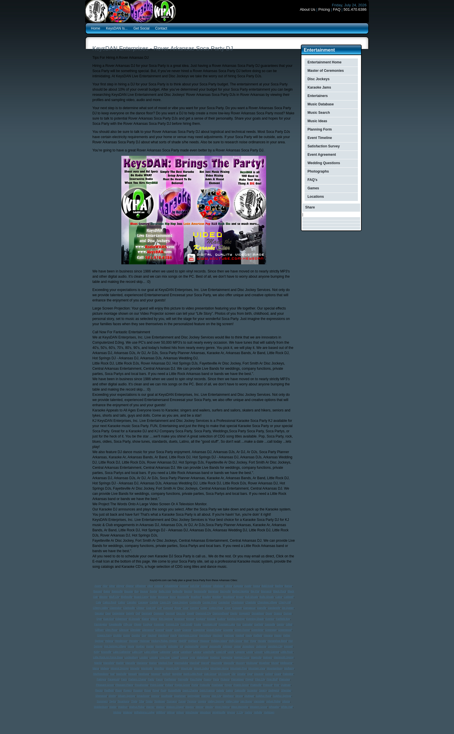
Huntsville (161, 646)
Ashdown (206, 585)
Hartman (229, 635)
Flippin (138, 624)
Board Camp (141, 596)
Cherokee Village (267, 602)
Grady (177, 629)
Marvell (205, 662)
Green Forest (242, 629)
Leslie (249, 651)
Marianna (142, 662)
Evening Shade (255, 618)
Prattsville (255, 684)
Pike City (260, 679)
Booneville (183, 596)
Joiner (237, 646)
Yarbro (248, 712)
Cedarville (195, 602)
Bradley (206, 596)
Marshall (194, 662)
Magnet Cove (242, 657)
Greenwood (285, 629)
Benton (188, 591)
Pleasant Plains (124, 684)
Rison (118, 690)
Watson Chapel (175, 706)
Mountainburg (275, 668)
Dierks (234, 613)
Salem (229, 690)
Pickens (225, 679)
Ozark (277, 673)
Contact (161, 28)
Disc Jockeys (318, 79)
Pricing (324, 9)
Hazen (278, 635)
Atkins (228, 585)
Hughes (140, 646)
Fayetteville (115, 624)
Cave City (165, 602)
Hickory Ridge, (160, 640)
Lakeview (165, 651)
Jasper (204, 646)
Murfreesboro (101, 673)
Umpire (202, 701)
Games (313, 188)
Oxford (269, 673)
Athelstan (218, 585)
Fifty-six (127, 624)
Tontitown (159, 701)
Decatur (99, 613)
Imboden (173, 646)
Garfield (258, 624)
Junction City (275, 646)
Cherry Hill (285, 602)
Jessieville (215, 646)
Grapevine (199, 629)
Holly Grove (235, 640)
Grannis (187, 629)
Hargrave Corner (188, 635)
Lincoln (259, 651)
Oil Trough (224, 673)
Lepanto (240, 651)
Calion (122, 602)
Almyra (120, 585)
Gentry (280, 624)
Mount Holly (173, 668)
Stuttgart (249, 695)
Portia (194, 684)
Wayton (189, 706)
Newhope (143, 673)
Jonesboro (248, 646)
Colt (159, 607)
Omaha (241, 673)
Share (310, 207)
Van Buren (246, 701)
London (143, 657)
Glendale (135, 629)
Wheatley (274, 706)
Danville (261, 607)
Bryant (240, 596)
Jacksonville (192, 646)
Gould (169, 629)
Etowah (211, 618)
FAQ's (312, 180)
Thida (134, 701)
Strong (239, 695)
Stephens (228, 695)
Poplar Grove (182, 684)
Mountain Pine (238, 668)
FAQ (336, 9)
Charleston (237, 602)
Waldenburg (101, 706)
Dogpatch (244, 613)
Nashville (121, 673)
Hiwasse (205, 640)
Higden (173, 640)
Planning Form (319, 129)
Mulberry (289, 668)
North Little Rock (193, 673)
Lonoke (153, 657)
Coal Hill (151, 607)
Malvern (267, 657)
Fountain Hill (210, 624)
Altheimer (140, 585)
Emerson (179, 618)
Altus (150, 585)
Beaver (144, 591)
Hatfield (257, 635)
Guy (144, 635)
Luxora (184, 657)
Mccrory (240, 662)
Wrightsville (219, 712)
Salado (220, 690)
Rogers (127, 690)
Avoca (256, 585)
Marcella (130, 662)
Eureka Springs (236, 618)
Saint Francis (207, 690)
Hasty (249, 635)
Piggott (250, 679)
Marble (120, 662)
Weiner (200, 706)
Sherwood (101, 695)
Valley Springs (216, 701)
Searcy (263, 690)
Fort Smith (186, 624)
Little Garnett (271, 651)
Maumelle (216, 662)
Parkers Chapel (138, 679)
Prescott (267, 684)
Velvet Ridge (273, 701)
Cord (185, 607)
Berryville (225, 591)
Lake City (137, 651)
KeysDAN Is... (117, 28)
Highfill (182, 640)
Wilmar (171, 712)
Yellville (258, 712)
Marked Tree (165, 662)
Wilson (180, 712)
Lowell (175, 657)
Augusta (238, 585)
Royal (156, 690)
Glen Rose (111, 629)
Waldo (113, 706)
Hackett (152, 635)
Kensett (288, 646)
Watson (160, 706)
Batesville (117, 591)
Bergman (213, 591)
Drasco (278, 613)
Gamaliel (247, 624)
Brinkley (216, 596)
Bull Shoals (251, 596)
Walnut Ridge (137, 706)
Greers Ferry (104, 635)
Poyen (228, 684)
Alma (112, 585)
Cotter (203, 607)
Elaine (145, 618)
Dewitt (190, 613)
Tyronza (192, 701)
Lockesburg (131, 657)
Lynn (192, 657)
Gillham (99, 629)
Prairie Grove (241, 684)
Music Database (320, 104)
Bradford (196, 596)
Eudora (221, 618)
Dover (269, 613)
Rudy (163, 690)
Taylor (112, 701)
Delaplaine (118, 613)
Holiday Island (219, 640)
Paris (124, 679)
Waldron (123, 706)
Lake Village (151, 651)
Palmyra (101, 679)
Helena (109, 640)
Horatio (262, 640)
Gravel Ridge (214, 629)
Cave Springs (180, 602)
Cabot (278, 596)
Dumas (287, 613)
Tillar (141, 701)
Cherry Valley (100, 607)
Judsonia (261, 646)
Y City (240, 712)
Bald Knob (267, 585)
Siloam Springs (127, 695)
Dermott (170, 613)
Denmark (147, 613)
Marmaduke (181, 662)
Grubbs (117, 635)
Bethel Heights (240, 591)
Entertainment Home (324, 62)
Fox (239, 624)
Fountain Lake (227, 624)
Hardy (173, 635)
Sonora (155, 695)
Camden (132, 602)
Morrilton (159, 668)
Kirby (97, 651)
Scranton (252, 690)
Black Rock (279, 591)
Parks (151, 679)
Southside (167, 695)
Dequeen (158, 613)
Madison (215, 657)
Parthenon (170, 679)
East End (108, 618)
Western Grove (258, 706)
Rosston (138, 690)
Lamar (175, 651)
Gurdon (135, 635)
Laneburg (186, 651)
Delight (130, 613)
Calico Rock (109, 602)
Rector (99, 690)
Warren (150, 706)
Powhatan (217, 684)
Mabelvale (202, 657)
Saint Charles (190, 690)
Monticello (147, 668)
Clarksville (129, 607)
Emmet (190, 618)
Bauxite (128, 591)
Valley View (232, 701)
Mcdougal (252, 662)
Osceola (258, 673)
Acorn (97, 585)
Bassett (98, 591)
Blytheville (127, 596)
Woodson (205, 712)
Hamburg (163, 635)
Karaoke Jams (319, 87)
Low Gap (165, 657)
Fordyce (148, 624)
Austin (248, 585)
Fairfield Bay (283, 618)
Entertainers (317, 96)
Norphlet (177, 673)
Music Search (318, 113)
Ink (181, 646)
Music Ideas (317, 121)
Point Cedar (157, 684)
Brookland (229, 596)
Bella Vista (165, 591)
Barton (288, 585)
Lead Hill (221, 651)
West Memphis (239, 706)
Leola (231, 651)
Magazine (227, 657)
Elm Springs (166, 618)
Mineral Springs (120, 668)
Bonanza (163, 596)
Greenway (271, 629)
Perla (216, 679)
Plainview (284, 679)
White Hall (287, 706)
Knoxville (106, 651)
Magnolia (256, 657)
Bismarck (266, 591)
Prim (277, 684)
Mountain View (256, 668)
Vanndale (259, 701)
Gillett (289, 624)
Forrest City (172, 624)
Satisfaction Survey (323, 146)
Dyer (99, 618)
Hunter (150, 646)
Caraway (143, 602)
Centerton (224, 602)
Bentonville (200, 591)
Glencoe (124, 629)
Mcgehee (264, 662)
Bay (136, 591)
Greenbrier (257, 629)
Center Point (209, 602)
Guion (126, 635)
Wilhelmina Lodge (144, 712)
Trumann (171, 701)
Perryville (183, 679)
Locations (315, 197)
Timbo (149, 701)
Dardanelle (274, 607)
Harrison (218, 635)
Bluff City (114, 596)
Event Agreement (321, 155)
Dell (138, 613)
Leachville (209, 651)
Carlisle (154, 602)
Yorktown (269, 712)
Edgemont (121, 618)
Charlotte (251, 602)
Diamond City (203, 613)
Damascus (250, 607)
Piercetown (237, 679)
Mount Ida (187, 668)
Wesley (209, 706)
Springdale (193, 695)
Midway (104, 668)
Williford (160, 712)
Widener (128, 712)
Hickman (145, 640)
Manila (98, 662)
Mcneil (275, 662)
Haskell (239, 635)
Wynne (231, 712)
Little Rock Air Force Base (108, 657)
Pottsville (205, 684)
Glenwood (148, 629)
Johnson (228, 646)
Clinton (140, 607)
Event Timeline (319, 138)
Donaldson (258, 613)
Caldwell (289, 596)
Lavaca (197, 651)
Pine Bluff (272, 679)
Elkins (154, 618)
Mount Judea (201, 668)
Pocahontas (142, 684)
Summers (102, 701)
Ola (234, 673)
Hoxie (131, 646)
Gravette (228, 629)
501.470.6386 (355, 9)
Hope (253, 640)
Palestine (288, 673)
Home (95, 28)
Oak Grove (210, 673)
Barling (279, 585)
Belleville (178, 591)
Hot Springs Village (115, 646)
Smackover (143, 695)
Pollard (169, 684)
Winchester (192, 712)
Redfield (109, 690)
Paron (159, 679)
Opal (249, 673)
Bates (107, 591)
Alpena (130, 585)
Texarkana (124, 701)
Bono (173, 596)
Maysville (229, 662)
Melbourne (286, 662)
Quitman (286, 684)
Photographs (318, 171)
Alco (105, 585)
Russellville (174, 690)
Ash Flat (194, 585)
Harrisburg (205, 635)
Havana (268, 635)
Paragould (114, 679)
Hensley (133, 640)
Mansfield (109, 662)
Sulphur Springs (282, 695)
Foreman (159, 624)
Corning (194, 607)
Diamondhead (221, 613)
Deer (108, 613)
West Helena (222, 706)
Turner (182, 701)
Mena (96, 668)
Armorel (184, 585)
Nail (112, 673)
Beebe (153, 591)
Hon (246, 640)
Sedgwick (274, 690)
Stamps (205, 695)
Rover (178, 607)
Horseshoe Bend (277, 640)
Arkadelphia (171, 585)
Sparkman (180, 695)
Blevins (103, 596)
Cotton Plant (216, 607)
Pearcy (207, 679)
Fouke (197, 624)
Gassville (270, 624)
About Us (307, 9)
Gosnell (159, 629)
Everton (270, 618)
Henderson (121, 640)
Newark (132, 673)
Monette (135, 668)
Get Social (141, 28)
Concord (168, 607)
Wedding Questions (323, 163)
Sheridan (286, 690)
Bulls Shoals (266, 596)
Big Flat (255, 591)
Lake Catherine (122, 651)
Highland (193, 640)
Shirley (112, 695)
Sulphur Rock (263, 695)
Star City (216, 695)
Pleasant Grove (105, 684)
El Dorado (134, 618)
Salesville (240, 690)
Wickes (117, 712)
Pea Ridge (196, 679)
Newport (156, 673)
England (201, 618)
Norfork (166, 673)
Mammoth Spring (284, 657)
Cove (228, 607)
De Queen (288, 607)
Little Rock (287, 651)
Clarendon (116, 607)
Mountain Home (219, 668)
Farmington (100, 624)
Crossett (237, 607)
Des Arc (181, 613)
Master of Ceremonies (325, 71)
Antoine (158, 585)
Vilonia (286, 701)
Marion (153, 662)
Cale (98, 602)
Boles (153, 596)
